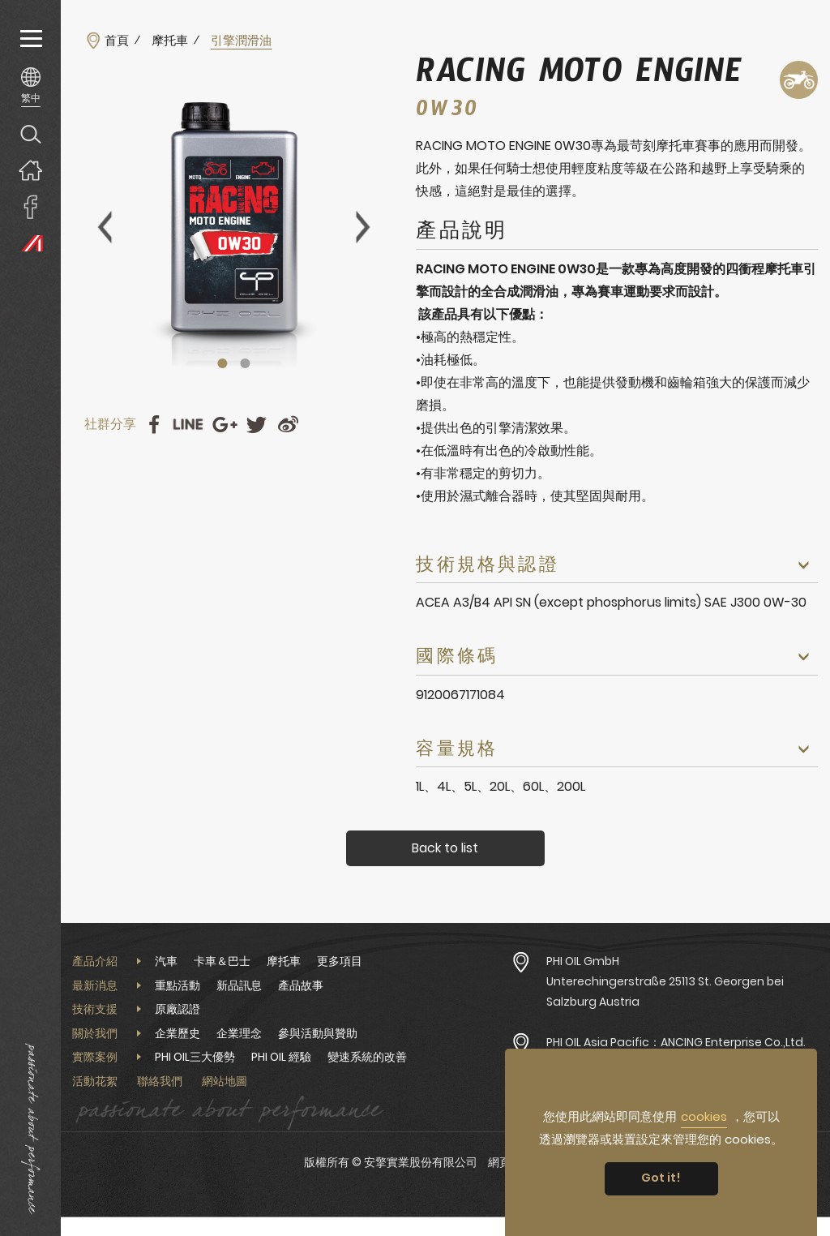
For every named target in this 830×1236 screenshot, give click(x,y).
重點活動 (177, 985)
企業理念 (239, 1033)
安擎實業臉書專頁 (30, 206)
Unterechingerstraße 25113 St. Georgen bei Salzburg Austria (665, 991)
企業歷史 (177, 1033)
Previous (104, 227)
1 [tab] (223, 363)
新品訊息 (239, 985)
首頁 (117, 40)
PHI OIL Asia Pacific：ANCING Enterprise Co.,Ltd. (676, 1042)
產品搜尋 (30, 133)
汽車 (166, 961)
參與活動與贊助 (317, 1033)
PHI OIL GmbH (582, 961)
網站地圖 (224, 1081)
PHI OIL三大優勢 (195, 1057)
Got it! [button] (661, 1177)
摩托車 (170, 40)
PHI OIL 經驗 (281, 1057)
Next (363, 227)
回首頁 (30, 170)
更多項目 (339, 961)
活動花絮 (95, 1081)
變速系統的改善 (367, 1057)
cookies (704, 1116)
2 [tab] (245, 363)
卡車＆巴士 (222, 961)
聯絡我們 (159, 1081)
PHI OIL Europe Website (30, 243)
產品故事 (300, 985)
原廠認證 (177, 1009)
